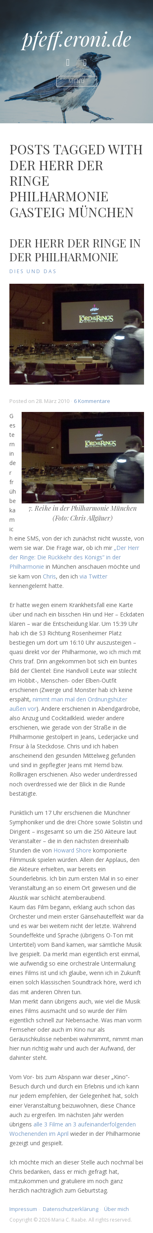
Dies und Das (33, 271)
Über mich (116, 1209)
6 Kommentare (92, 401)
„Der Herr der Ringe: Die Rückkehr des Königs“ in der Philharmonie (74, 557)
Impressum (23, 1209)
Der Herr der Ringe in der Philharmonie (75, 249)
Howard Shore (72, 850)
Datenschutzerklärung (70, 1209)
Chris (49, 576)
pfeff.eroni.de (76, 38)
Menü (76, 81)
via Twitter (93, 576)
